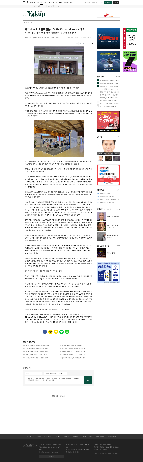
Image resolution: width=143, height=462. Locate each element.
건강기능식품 (51, 6)
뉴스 (32, 22)
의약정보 (100, 2)
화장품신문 (94, 2)
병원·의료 (47, 2)
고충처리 (57, 436)
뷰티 (44, 6)
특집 (71, 2)
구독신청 (116, 2)
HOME (26, 22)
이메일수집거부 (112, 436)
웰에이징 (66, 2)
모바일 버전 (51, 456)
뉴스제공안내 (38, 436)
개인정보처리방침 (87, 436)
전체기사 (32, 2)
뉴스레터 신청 (108, 2)
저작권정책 (76, 436)
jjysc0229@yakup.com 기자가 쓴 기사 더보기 (46, 37)
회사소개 (29, 436)
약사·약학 (54, 2)
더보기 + (118, 76)
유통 (39, 6)
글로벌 (60, 2)
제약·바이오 (32, 6)
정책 (37, 2)
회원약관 (66, 436)
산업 (41, 3)
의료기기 (59, 6)
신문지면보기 (87, 2)
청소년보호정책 (100, 436)
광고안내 (48, 436)
